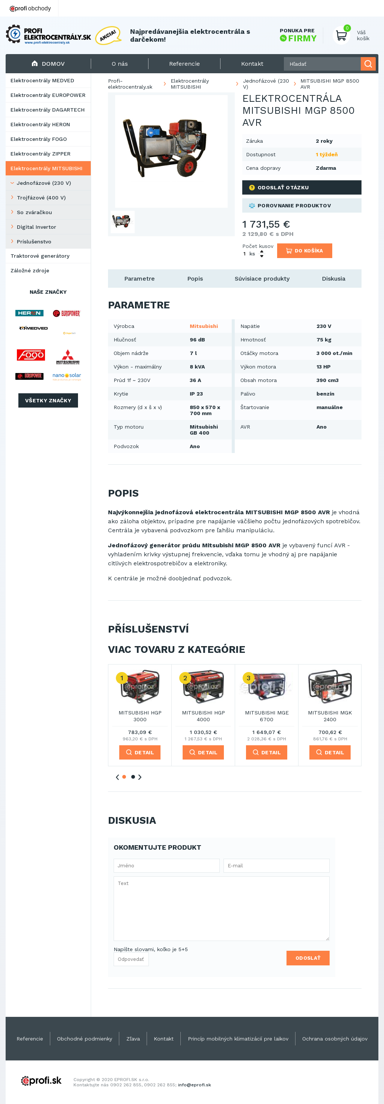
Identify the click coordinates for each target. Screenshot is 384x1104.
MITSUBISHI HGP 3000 (140, 716)
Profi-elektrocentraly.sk (130, 84)
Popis (195, 278)
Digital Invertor (36, 227)
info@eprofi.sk (194, 1084)
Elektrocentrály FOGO (38, 139)
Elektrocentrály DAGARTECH (47, 110)
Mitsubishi (204, 326)
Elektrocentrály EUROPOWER (48, 95)
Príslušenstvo (34, 242)
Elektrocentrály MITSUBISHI (46, 168)
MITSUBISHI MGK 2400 (330, 716)
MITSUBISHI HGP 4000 (203, 716)
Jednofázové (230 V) (44, 183)
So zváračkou (34, 212)
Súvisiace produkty (262, 278)
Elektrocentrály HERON (40, 124)
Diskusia (333, 278)
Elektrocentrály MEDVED (42, 80)
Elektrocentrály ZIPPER (40, 154)
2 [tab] (133, 777)
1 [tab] (124, 777)
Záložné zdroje (29, 270)
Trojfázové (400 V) (41, 198)
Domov (48, 63)
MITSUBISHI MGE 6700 (267, 716)
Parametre (139, 278)
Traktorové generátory (39, 256)
